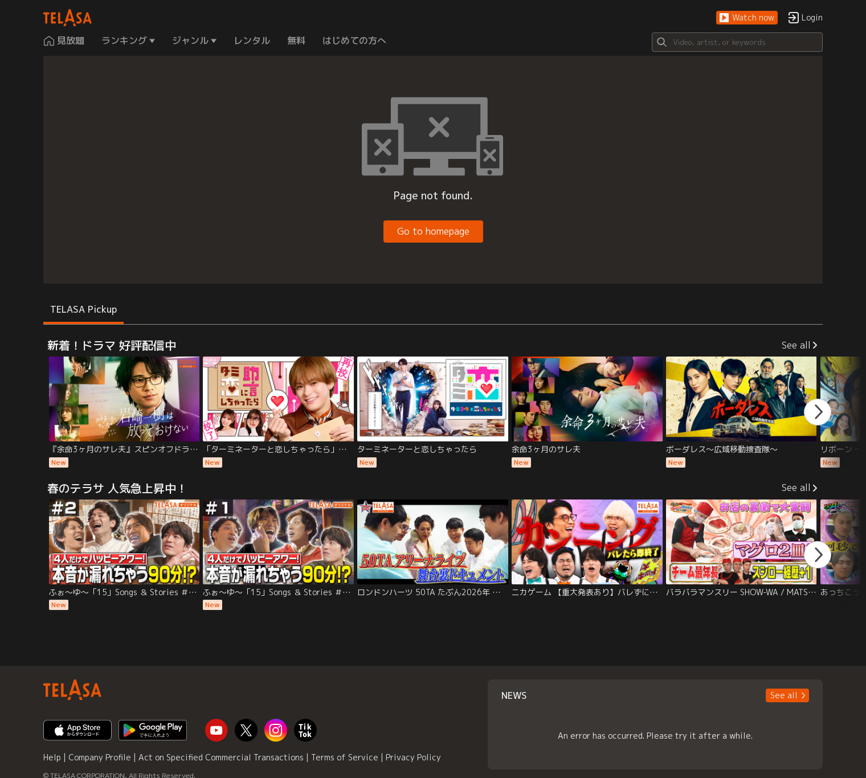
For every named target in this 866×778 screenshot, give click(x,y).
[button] (747, 18)
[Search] (737, 42)
